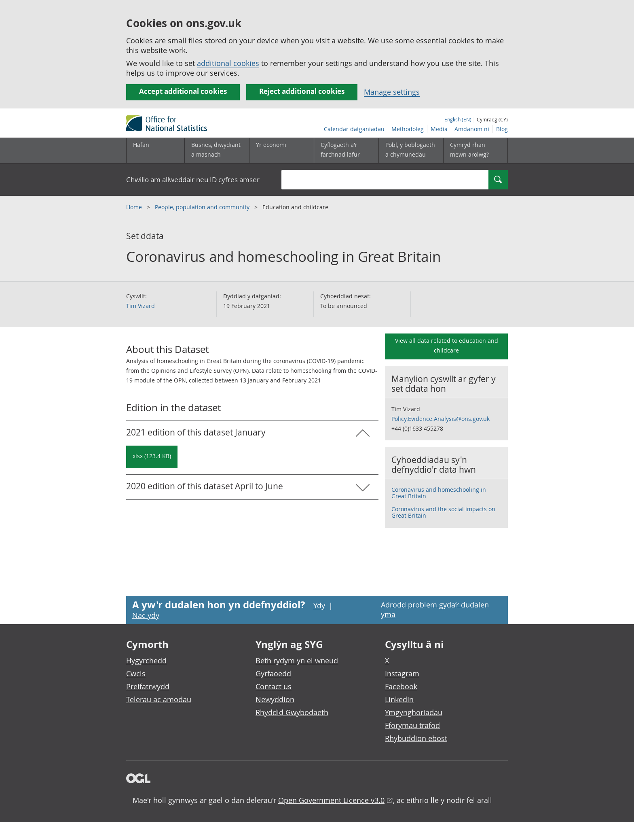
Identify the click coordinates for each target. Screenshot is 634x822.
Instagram (402, 673)
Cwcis (136, 673)
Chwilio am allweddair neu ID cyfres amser (193, 179)
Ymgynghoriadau (413, 712)
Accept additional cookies (183, 91)
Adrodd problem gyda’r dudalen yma (435, 609)
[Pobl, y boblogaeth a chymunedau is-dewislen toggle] (410, 150)
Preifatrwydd (147, 686)
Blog (502, 129)
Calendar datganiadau (354, 129)
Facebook (401, 686)
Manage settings (392, 92)
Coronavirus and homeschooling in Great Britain (438, 493)
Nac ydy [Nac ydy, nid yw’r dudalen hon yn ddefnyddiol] (145, 615)
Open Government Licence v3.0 (331, 800)
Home (135, 207)
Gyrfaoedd (273, 673)
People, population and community (203, 207)
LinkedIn (399, 699)
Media (439, 129)
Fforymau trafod (412, 725)
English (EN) (457, 119)
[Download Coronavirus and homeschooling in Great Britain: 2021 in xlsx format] (152, 457)
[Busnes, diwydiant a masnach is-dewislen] (216, 150)
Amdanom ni (471, 129)
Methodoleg (407, 129)
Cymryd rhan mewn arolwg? (469, 149)
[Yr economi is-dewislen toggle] (281, 150)
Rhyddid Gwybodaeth (292, 712)
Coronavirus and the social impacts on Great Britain (443, 512)
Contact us (274, 686)
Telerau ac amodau (158, 699)
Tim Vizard (140, 306)
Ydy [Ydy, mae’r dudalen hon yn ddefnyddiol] (319, 605)
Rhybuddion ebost (416, 738)
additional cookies (228, 63)
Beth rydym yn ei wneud (297, 660)
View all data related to (446, 345)
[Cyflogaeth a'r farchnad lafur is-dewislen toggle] (346, 150)
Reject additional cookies (301, 91)
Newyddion (275, 699)
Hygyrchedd (146, 660)
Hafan (141, 145)
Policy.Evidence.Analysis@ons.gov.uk (440, 419)
